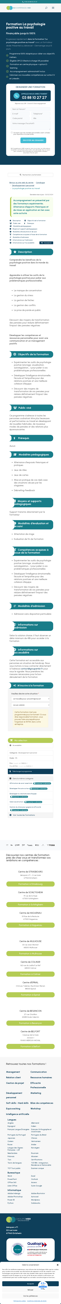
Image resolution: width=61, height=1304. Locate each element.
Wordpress (35, 1200)
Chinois (34, 1138)
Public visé (15, 223)
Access (34, 1182)
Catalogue (40, 183)
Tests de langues (15, 1163)
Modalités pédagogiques (20, 226)
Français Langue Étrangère (18, 1129)
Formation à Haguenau (30, 925)
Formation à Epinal (30, 994)
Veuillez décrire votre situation (24, 694)
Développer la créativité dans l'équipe (23, 794)
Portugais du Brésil (38, 1135)
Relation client (13, 1077)
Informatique (14, 1190)
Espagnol (11, 1126)
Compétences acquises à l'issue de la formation (28, 234)
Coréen (10, 1141)
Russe (10, 1144)
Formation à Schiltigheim (30, 904)
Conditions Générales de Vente (36, 1301)
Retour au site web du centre (21, 183)
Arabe (33, 1144)
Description (15, 221)
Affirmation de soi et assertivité (21, 783)
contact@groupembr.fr (32, 668)
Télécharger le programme (21, 771)
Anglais (11, 1123)
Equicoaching (13, 1108)
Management (13, 1072)
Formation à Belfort (30, 1046)
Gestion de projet (15, 1083)
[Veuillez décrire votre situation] (30, 705)
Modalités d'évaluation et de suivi (23, 232)
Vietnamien (36, 1141)
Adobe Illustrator (38, 1193)
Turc (9, 1160)
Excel (33, 1176)
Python (11, 1203)
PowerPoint (12, 1179)
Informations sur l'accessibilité (22, 243)
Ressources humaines (41, 1077)
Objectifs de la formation (35, 221)
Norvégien (35, 1148)
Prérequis (29, 223)
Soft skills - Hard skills (17, 1103)
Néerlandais (12, 1153)
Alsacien (34, 1156)
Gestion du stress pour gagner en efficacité (25, 807)
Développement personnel (23, 185)
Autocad (34, 1197)
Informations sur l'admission (21, 240)
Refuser (30, 1290)
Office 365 (12, 1182)
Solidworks (35, 1203)
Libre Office (12, 1186)
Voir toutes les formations (22, 815)
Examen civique (37, 1168)
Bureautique (14, 1172)
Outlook (34, 1179)
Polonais (11, 1156)
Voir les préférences (30, 1296)
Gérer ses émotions (17, 802)
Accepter (30, 1284)
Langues (12, 1119)
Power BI (11, 1200)
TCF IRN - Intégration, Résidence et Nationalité (41, 1164)
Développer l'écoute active (19, 788)
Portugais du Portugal (17, 1135)
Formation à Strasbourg (30, 884)
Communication (38, 1072)
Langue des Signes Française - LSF (15, 1149)
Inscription (46, 243)
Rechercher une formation (30, 175)
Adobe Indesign (14, 1193)
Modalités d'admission (19, 237)
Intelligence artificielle (17, 1114)
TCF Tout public (14, 1168)
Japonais (11, 1138)
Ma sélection (18, 740)
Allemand (35, 1123)
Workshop (35, 1108)
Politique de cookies (20, 1301)
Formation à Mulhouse (30, 953)
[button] (58, 1265)
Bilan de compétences (41, 1103)
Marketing (35, 1093)
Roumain (34, 1153)
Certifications (36, 1160)
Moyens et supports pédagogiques (23, 229)
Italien (33, 1126)
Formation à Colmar (30, 974)
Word (10, 1176)
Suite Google (36, 1186)
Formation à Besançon (30, 1023)
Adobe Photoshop (15, 1197)
